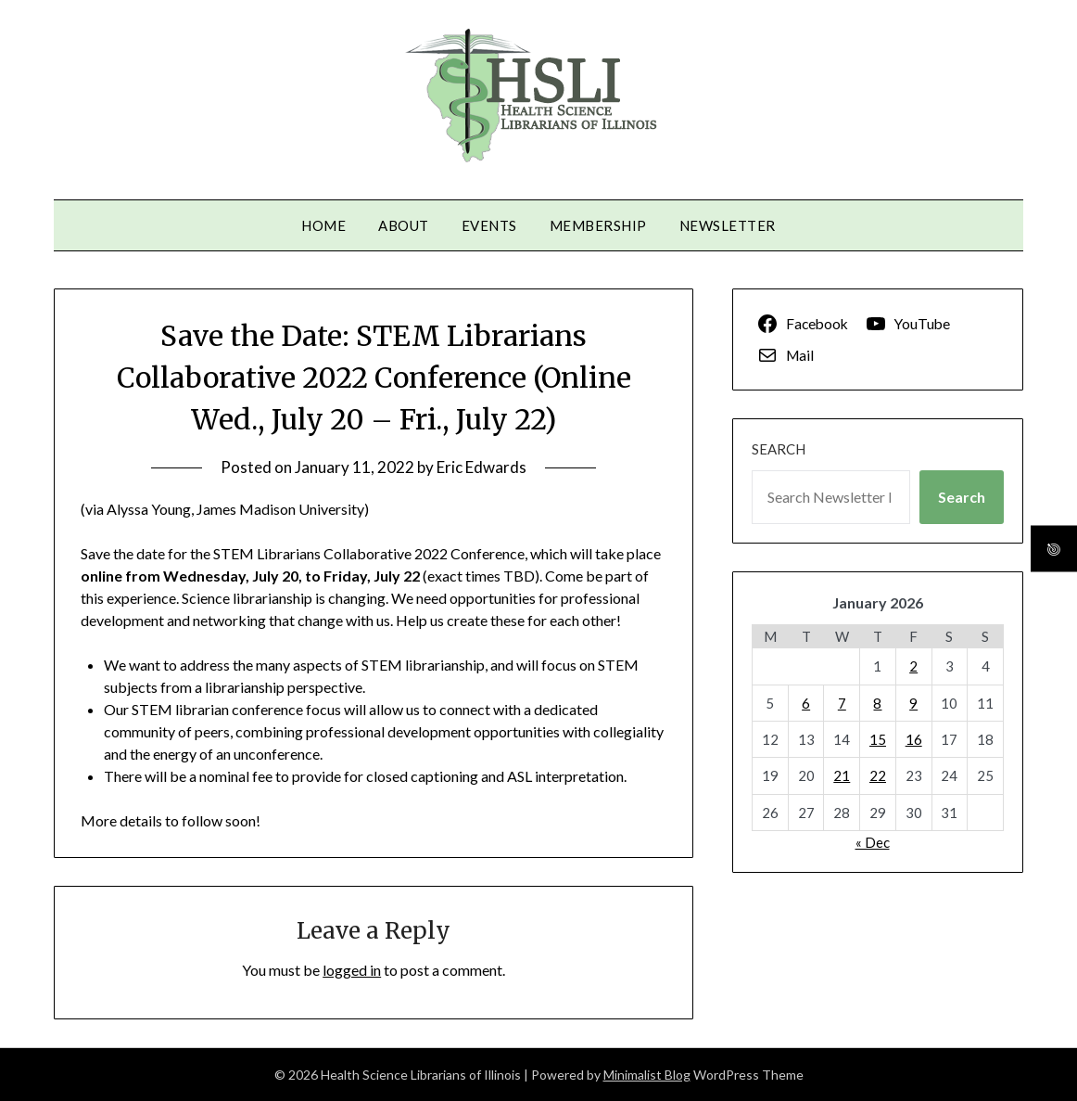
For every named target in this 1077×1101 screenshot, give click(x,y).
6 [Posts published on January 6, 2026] (806, 703)
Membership (598, 225)
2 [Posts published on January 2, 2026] (913, 666)
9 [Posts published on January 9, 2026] (913, 703)
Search (778, 449)
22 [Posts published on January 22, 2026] (877, 775)
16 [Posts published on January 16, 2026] (914, 739)
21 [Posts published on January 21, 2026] (841, 775)
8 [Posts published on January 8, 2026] (877, 703)
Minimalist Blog (647, 1074)
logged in (352, 970)
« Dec (872, 842)
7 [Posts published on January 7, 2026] (842, 703)
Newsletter (727, 225)
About (403, 225)
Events (489, 225)
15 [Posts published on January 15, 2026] (877, 739)
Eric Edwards (481, 467)
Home (323, 225)
